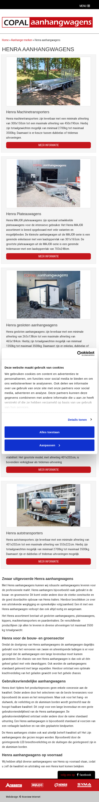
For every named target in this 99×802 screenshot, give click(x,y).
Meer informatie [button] (48, 145)
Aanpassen (49, 445)
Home (5, 40)
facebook (84, 775)
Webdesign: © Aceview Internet (23, 796)
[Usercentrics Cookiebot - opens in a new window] (77, 353)
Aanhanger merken (21, 40)
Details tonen (77, 419)
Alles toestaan (49, 432)
